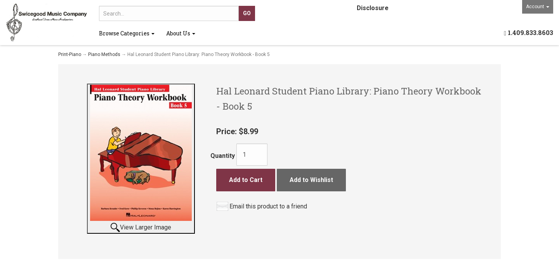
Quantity (222, 155)
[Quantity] (251, 155)
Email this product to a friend (268, 206)
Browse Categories (127, 33)
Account (537, 6)
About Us (180, 33)
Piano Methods (104, 54)
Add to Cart (245, 180)
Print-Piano (69, 54)
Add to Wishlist (311, 180)
